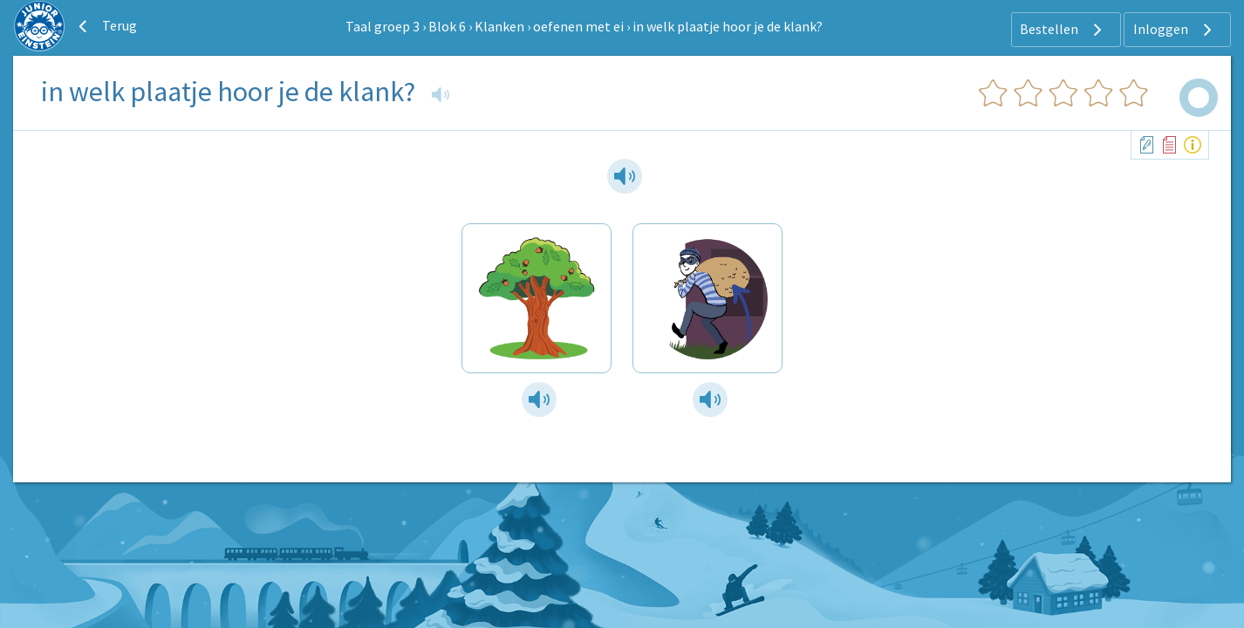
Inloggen (1174, 29)
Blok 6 (447, 26)
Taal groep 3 (382, 26)
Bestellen (1063, 29)
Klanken (499, 26)
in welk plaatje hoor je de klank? (727, 26)
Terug (105, 26)
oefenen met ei (578, 26)
